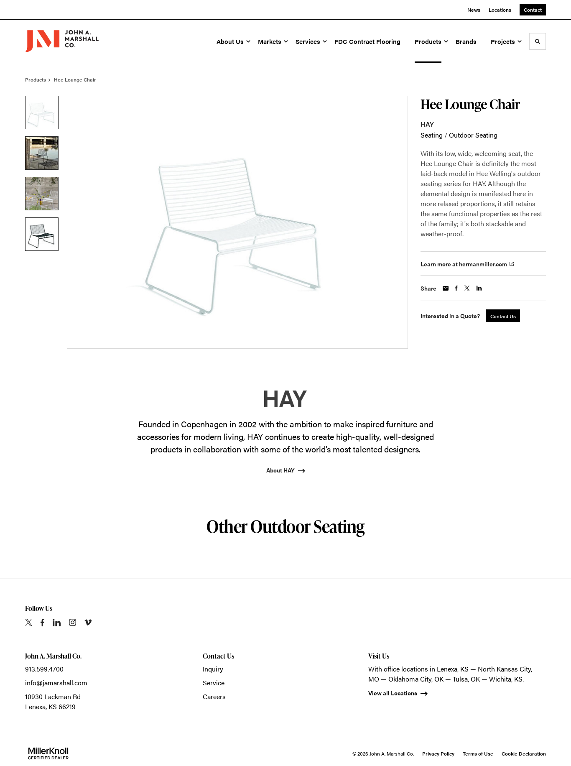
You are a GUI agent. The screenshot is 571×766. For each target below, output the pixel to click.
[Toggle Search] (537, 41)
